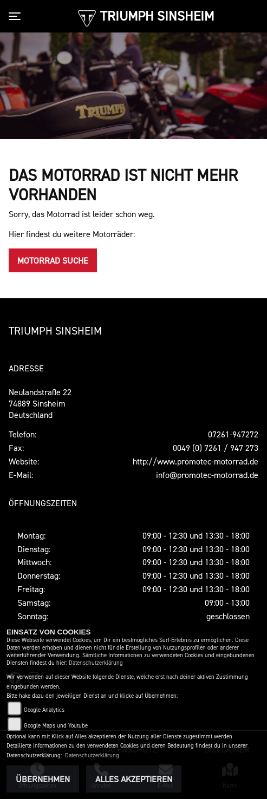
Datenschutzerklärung (96, 662)
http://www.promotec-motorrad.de (195, 461)
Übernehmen (43, 779)
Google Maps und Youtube (56, 725)
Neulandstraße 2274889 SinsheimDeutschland (40, 403)
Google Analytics (44, 709)
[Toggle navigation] (17, 16)
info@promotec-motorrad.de (207, 474)
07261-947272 (233, 434)
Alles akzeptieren (133, 779)
